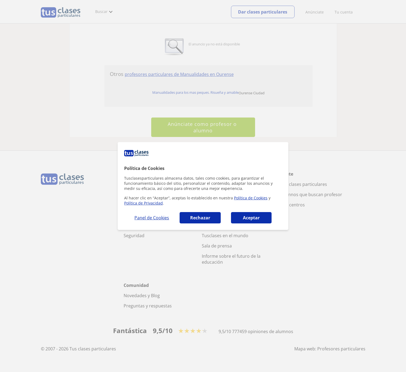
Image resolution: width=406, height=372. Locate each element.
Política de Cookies (251, 197)
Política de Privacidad (143, 203)
